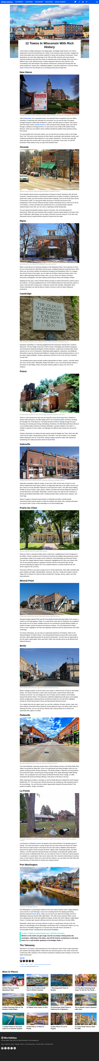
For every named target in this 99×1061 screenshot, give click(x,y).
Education (49, 2)
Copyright (17, 1044)
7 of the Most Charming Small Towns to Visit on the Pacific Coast (85, 990)
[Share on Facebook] (24, 961)
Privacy (12, 1044)
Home (2, 1044)
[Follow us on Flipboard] (2, 1048)
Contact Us (7, 1044)
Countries (29, 2)
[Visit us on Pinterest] (11, 1048)
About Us (22, 1044)
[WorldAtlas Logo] (7, 2)
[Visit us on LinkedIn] (15, 1048)
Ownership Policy (49, 1044)
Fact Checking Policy (30, 1044)
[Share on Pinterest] (30, 961)
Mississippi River (62, 417)
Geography (39, 2)
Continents (19, 2)
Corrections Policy (40, 1044)
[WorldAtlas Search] (97, 2)
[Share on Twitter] (27, 961)
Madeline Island (35, 843)
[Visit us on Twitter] (8, 1048)
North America (40, 124)
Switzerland (27, 118)
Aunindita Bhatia (23, 966)
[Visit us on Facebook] (5, 1048)
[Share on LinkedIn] (33, 961)
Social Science (60, 2)
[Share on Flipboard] (21, 961)
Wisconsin (28, 67)
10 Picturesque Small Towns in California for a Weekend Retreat (61, 1009)
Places (37, 966)
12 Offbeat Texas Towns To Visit (37, 1007)
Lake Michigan (35, 912)
